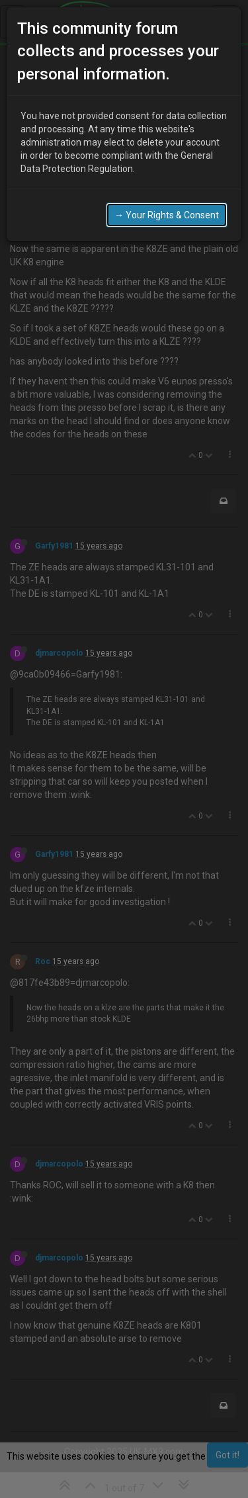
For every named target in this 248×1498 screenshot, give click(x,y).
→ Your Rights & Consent (166, 205)
